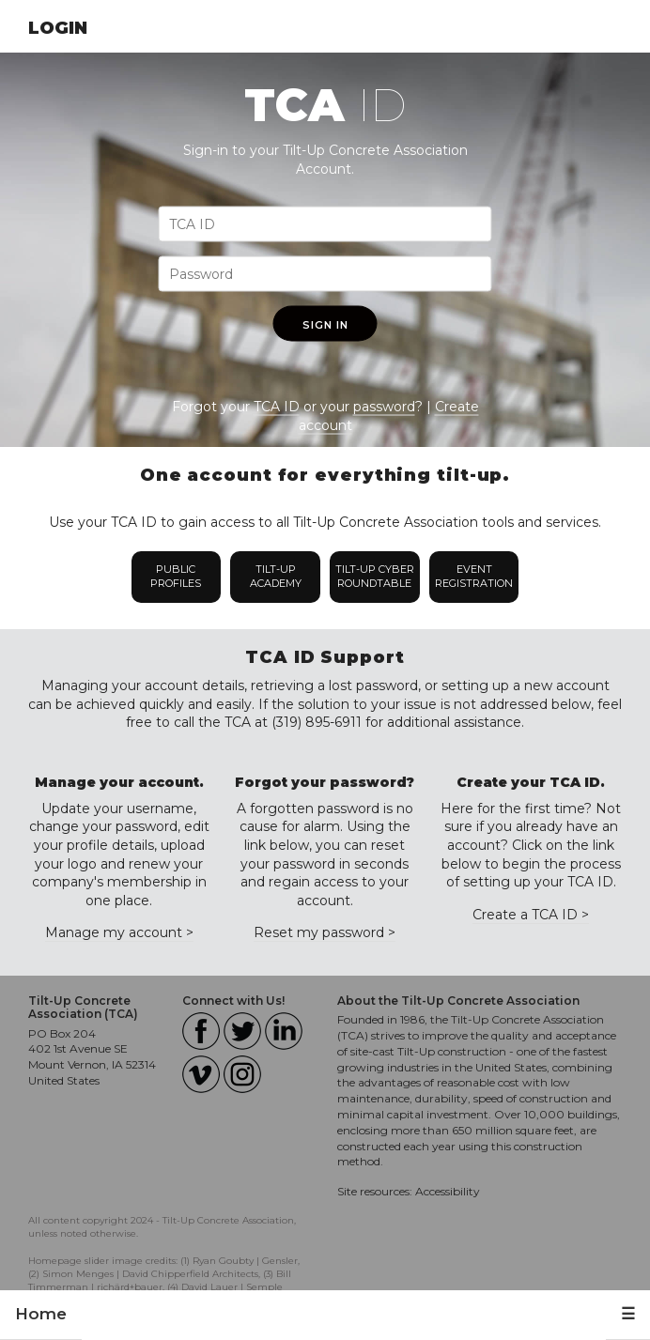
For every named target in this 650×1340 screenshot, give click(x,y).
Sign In (325, 324)
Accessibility (447, 1191)
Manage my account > (119, 932)
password (384, 406)
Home (41, 1313)
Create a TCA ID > (530, 914)
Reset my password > (324, 932)
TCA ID (277, 406)
